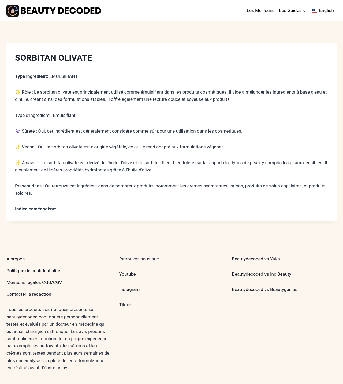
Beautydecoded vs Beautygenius (264, 289)
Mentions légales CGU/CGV (34, 282)
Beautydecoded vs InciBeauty (261, 274)
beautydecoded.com (27, 317)
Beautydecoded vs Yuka (256, 259)
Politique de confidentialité (33, 270)
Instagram (129, 289)
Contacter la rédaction (28, 294)
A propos (15, 259)
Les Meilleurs (260, 10)
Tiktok (125, 304)
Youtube (127, 274)
